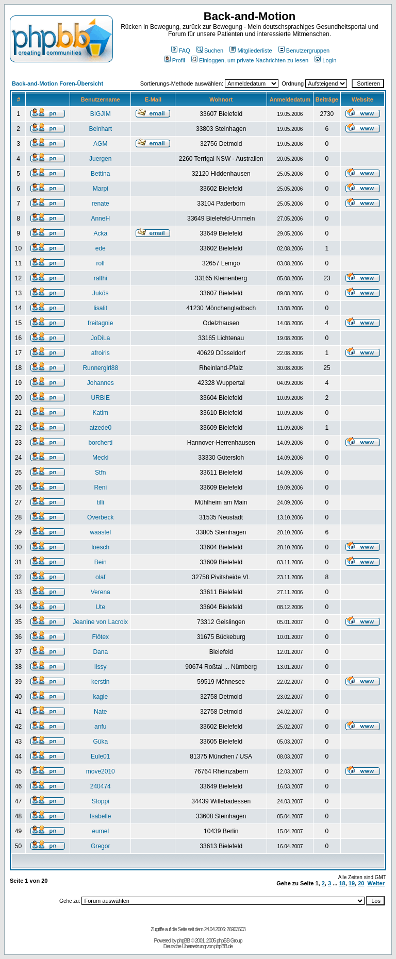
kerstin (100, 681)
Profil (174, 60)
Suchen (209, 50)
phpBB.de (223, 946)
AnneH (100, 218)
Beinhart (100, 128)
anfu (100, 726)
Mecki (100, 457)
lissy (100, 666)
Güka (100, 741)
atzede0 (100, 427)
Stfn (100, 472)
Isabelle (100, 816)
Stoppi (100, 801)
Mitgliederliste (250, 50)
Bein (100, 562)
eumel (100, 831)
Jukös (100, 293)
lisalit (100, 308)
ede (100, 248)
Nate (100, 711)
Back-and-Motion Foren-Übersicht (57, 83)
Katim (100, 412)
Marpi (100, 188)
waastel (100, 532)
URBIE (100, 397)
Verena (100, 592)
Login (325, 60)
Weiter (376, 883)
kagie (100, 696)
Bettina (100, 173)
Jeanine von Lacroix (100, 622)
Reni (100, 487)
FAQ (180, 50)
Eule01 (100, 756)
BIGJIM (100, 113)
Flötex (100, 637)
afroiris (100, 353)
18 (342, 883)
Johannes (100, 382)
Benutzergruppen (303, 50)
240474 (100, 786)
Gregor (100, 846)
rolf (100, 263)
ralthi (100, 278)
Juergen (100, 158)
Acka (100, 233)
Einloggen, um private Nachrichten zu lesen (249, 60)
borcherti (100, 442)
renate (100, 203)
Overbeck (100, 517)
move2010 (100, 771)
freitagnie (100, 323)
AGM (100, 143)
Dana (100, 651)
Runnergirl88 (100, 368)
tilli (100, 502)
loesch (100, 547)
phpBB (183, 941)
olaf (100, 577)
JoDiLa (100, 338)
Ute (100, 607)
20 (361, 883)
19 (352, 883)
